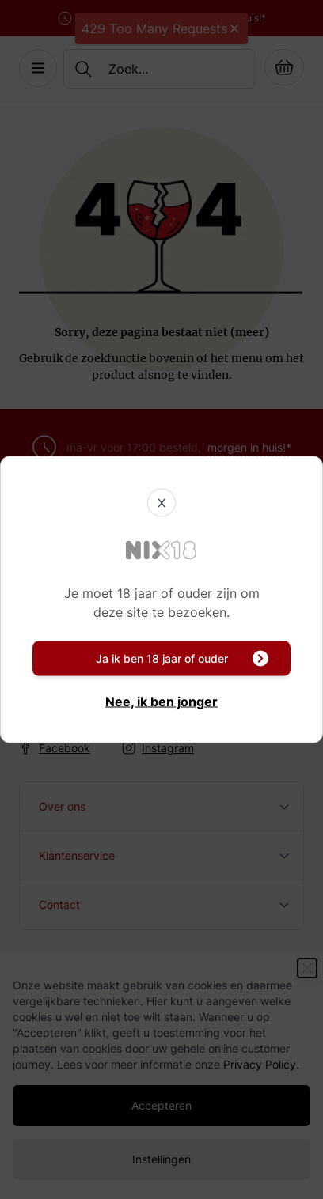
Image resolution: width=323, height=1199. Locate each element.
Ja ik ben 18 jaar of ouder (182, 659)
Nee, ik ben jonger (161, 701)
